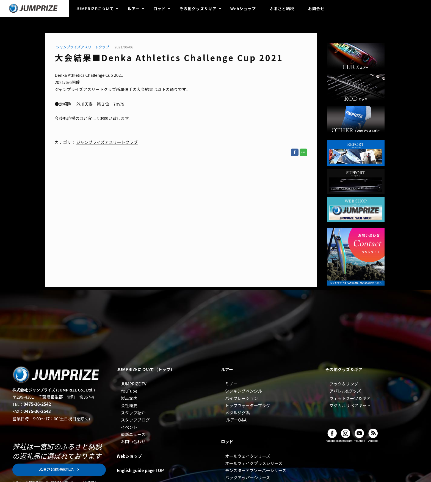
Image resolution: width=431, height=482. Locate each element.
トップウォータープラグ (247, 405)
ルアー (134, 8)
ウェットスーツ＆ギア (350, 398)
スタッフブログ (135, 420)
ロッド (159, 8)
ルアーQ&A (236, 420)
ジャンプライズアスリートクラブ (83, 47)
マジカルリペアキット (350, 405)
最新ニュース (133, 434)
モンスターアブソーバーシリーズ (255, 470)
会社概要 (129, 405)
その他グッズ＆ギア (198, 8)
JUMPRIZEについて (95, 8)
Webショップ (243, 8)
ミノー (231, 384)
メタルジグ (235, 412)
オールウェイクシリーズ (247, 456)
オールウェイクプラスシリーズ (254, 463)
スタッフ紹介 (133, 412)
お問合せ (316, 8)
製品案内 (129, 398)
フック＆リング (343, 384)
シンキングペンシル (243, 391)
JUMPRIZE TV (133, 384)
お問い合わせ (133, 441)
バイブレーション (241, 398)
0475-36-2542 (37, 404)
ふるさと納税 (282, 8)
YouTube (129, 391)
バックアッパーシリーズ (247, 477)
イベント (129, 427)
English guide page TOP (140, 470)
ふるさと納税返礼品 (56, 469)
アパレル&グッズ (345, 391)
